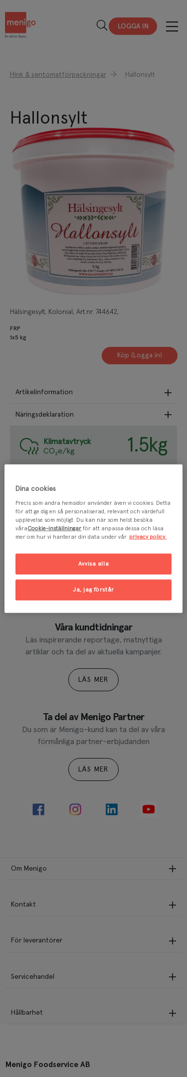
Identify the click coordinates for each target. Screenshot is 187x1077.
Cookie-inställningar (54, 528)
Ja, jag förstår (93, 590)
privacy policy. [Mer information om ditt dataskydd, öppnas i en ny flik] (148, 537)
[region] (93, 538)
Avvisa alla (93, 564)
